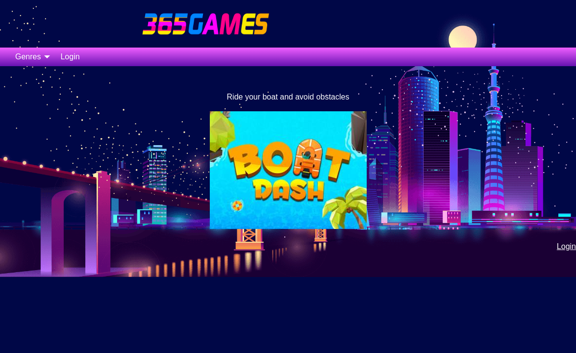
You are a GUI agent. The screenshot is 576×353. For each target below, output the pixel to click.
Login (69, 56)
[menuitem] (29, 57)
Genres (28, 56)
